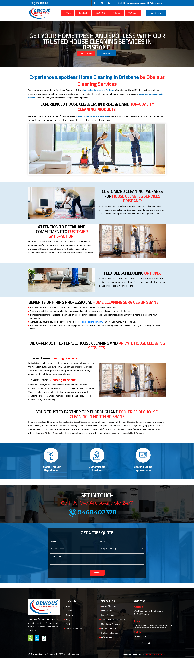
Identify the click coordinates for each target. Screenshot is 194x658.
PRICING (116, 13)
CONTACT (132, 13)
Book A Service (86, 53)
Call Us (106, 53)
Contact (69, 615)
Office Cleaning (108, 637)
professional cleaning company (89, 322)
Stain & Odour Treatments (113, 619)
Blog (68, 619)
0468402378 (42, 3)
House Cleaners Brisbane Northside (92, 116)
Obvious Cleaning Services (131, 422)
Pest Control (107, 610)
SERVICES (82, 13)
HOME (68, 13)
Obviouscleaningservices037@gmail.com (143, 3)
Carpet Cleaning (108, 606)
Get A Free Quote (156, 14)
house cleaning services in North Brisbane (124, 433)
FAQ (68, 624)
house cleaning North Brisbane (73, 422)
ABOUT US (100, 13)
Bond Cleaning (108, 615)
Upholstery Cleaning (110, 624)
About (69, 606)
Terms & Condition (74, 628)
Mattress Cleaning (109, 633)
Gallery (69, 610)
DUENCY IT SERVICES (155, 654)
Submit (97, 572)
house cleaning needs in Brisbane (98, 90)
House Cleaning (108, 628)
